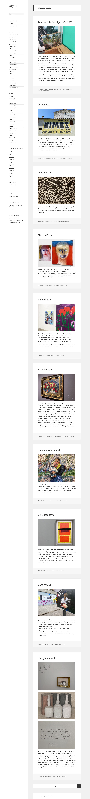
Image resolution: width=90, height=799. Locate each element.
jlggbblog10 (12, 176)
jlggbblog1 (11, 151)
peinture (70, 89)
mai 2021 (11, 48)
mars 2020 (11, 80)
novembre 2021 (12, 34)
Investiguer (12, 128)
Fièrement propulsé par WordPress (45, 796)
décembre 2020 (12, 60)
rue (64, 644)
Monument (44, 104)
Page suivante (79, 786)
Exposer (11, 124)
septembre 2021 (13, 39)
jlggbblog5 (11, 162)
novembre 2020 (12, 62)
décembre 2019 (12, 87)
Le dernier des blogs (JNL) (15, 222)
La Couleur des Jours (14, 26)
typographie (69, 158)
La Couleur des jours (13, 218)
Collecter (11, 101)
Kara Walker (44, 584)
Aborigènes (57, 221)
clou (55, 285)
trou (50, 90)
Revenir (11, 137)
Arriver (11, 96)
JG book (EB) (12, 209)
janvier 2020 (12, 85)
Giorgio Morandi (47, 658)
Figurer (11, 126)
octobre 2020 (12, 64)
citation (59, 776)
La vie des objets (13, 185)
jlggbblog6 (11, 165)
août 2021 (11, 41)
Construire (11, 105)
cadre (61, 89)
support (66, 285)
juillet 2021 (11, 44)
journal (64, 436)
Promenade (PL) (13, 225)
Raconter (11, 135)
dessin (57, 644)
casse (64, 89)
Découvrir (11, 108)
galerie (57, 355)
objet (66, 89)
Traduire (11, 142)
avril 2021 (11, 50)
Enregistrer (12, 117)
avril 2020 (11, 78)
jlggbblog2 (11, 154)
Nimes (58, 158)
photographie (46, 90)
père (70, 500)
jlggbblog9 (11, 173)
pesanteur (40, 90)
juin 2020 (11, 73)
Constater (11, 103)
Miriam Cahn (45, 235)
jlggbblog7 (13, 6)
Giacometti (62, 500)
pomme (72, 436)
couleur (57, 500)
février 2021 (12, 55)
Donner (11, 114)
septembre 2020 (13, 67)
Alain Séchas (44, 299)
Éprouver (11, 121)
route (65, 158)
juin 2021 (11, 46)
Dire (10, 112)
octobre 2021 (12, 37)
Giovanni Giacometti (49, 450)
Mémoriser (11, 131)
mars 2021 (11, 53)
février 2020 (12, 83)
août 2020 (11, 69)
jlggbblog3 (11, 156)
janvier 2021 (12, 57)
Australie (63, 221)
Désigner (11, 110)
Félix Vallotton (45, 369)
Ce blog (11, 23)
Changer (11, 98)
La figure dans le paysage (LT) (16, 220)
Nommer (11, 133)
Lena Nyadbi (44, 172)
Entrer (10, 119)
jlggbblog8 (11, 170)
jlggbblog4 (11, 159)
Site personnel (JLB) (13, 196)
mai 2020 (11, 76)
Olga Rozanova (46, 514)
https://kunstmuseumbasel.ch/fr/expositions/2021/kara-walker (54, 628)
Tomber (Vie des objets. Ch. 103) (55, 22)
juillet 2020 (11, 71)
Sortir (10, 140)
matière (57, 285)
